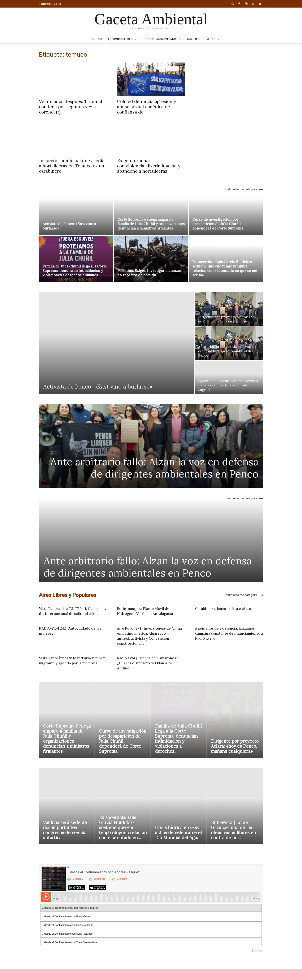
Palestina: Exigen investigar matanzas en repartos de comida (149, 272)
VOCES (213, 39)
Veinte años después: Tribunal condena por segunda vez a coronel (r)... (70, 107)
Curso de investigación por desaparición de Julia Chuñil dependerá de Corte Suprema (217, 224)
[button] (233, 3)
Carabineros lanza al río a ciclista (223, 608)
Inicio (97, 39)
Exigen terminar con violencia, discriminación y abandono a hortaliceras (148, 166)
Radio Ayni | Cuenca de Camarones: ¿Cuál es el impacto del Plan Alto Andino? (147, 663)
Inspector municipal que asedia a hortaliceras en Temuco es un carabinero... (71, 166)
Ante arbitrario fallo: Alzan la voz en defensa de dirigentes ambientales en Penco (154, 467)
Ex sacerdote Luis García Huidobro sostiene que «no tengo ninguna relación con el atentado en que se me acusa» (224, 268)
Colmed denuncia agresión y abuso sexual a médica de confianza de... (146, 107)
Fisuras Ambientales (162, 39)
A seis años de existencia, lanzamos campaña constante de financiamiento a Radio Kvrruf (229, 633)
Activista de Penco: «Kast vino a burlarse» (69, 226)
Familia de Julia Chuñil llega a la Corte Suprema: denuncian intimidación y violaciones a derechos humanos (75, 270)
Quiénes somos (122, 39)
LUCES (193, 39)
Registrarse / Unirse (50, 3)
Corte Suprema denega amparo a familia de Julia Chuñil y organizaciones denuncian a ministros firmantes (151, 224)
